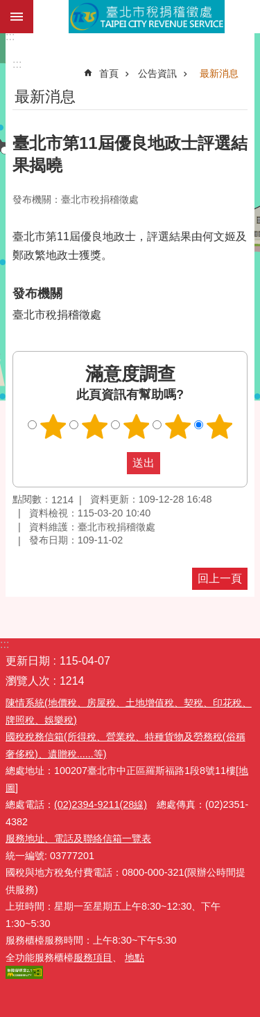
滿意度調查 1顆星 (53, 426)
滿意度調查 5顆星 (219, 426)
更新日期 (28, 661)
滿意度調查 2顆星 (94, 426)
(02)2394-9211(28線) (100, 804)
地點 (134, 957)
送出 (114, 463)
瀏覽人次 (28, 681)
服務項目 (92, 957)
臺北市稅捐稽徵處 (146, 16)
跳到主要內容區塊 (7, 7)
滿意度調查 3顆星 (136, 426)
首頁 (109, 73)
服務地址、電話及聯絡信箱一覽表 (78, 838)
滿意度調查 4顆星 (177, 426)
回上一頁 (220, 578)
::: (10, 36)
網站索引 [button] (16, 16)
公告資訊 (157, 73)
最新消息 (219, 73)
